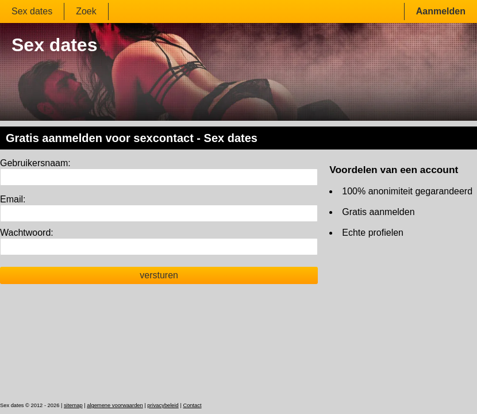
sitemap (73, 405)
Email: (12, 199)
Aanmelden (441, 11)
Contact (192, 405)
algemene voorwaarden (115, 405)
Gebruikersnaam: (35, 163)
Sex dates (31, 11)
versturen (159, 275)
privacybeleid (162, 405)
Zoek (86, 11)
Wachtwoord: (26, 232)
